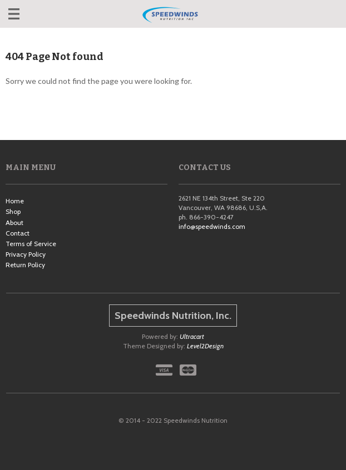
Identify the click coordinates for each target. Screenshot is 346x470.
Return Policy (25, 265)
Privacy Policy (26, 254)
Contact (17, 233)
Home (15, 201)
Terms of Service (31, 243)
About (14, 222)
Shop (13, 211)
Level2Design (205, 346)
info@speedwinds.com (212, 226)
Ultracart (192, 336)
